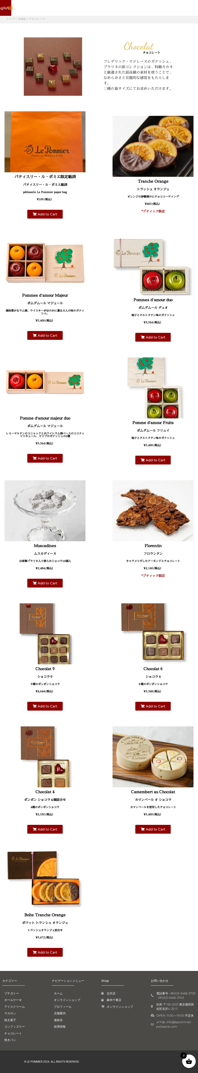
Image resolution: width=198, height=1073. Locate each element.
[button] (173, 8)
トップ (10, 19)
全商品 (22, 19)
